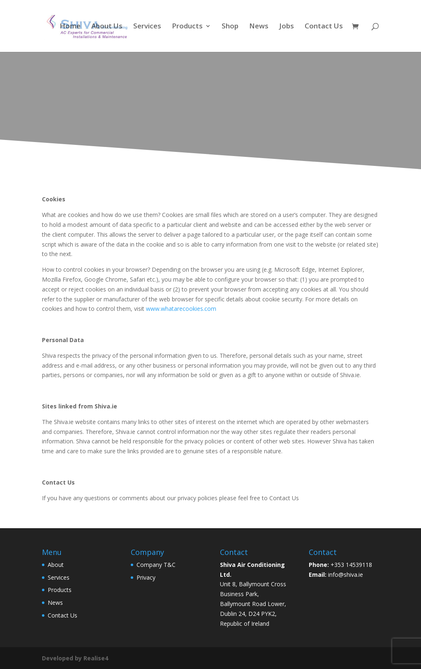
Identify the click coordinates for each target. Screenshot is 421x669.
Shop (230, 26)
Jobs (286, 26)
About (56, 565)
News (258, 26)
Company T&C (156, 565)
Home (70, 26)
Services (147, 26)
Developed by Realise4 (75, 658)
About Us (107, 26)
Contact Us (324, 26)
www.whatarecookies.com (181, 308)
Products (187, 26)
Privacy (145, 577)
